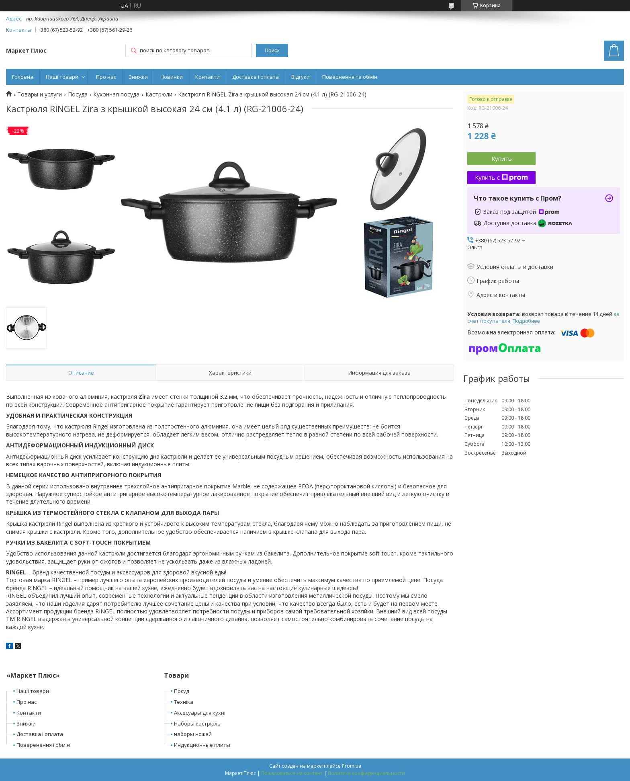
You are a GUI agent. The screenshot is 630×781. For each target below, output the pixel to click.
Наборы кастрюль (197, 723)
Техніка (183, 701)
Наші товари (62, 76)
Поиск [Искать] (272, 50)
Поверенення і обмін (43, 744)
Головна (22, 76)
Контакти (207, 76)
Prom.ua (351, 766)
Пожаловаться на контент (292, 773)
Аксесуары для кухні (199, 712)
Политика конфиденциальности (366, 773)
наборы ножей (193, 734)
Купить (501, 158)
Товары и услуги (39, 94)
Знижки (138, 76)
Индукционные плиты (202, 744)
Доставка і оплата (255, 76)
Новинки (171, 76)
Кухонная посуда (116, 94)
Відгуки (300, 76)
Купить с (501, 177)
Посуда (78, 94)
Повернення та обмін (349, 76)
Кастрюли (158, 94)
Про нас (106, 76)
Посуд (181, 691)
